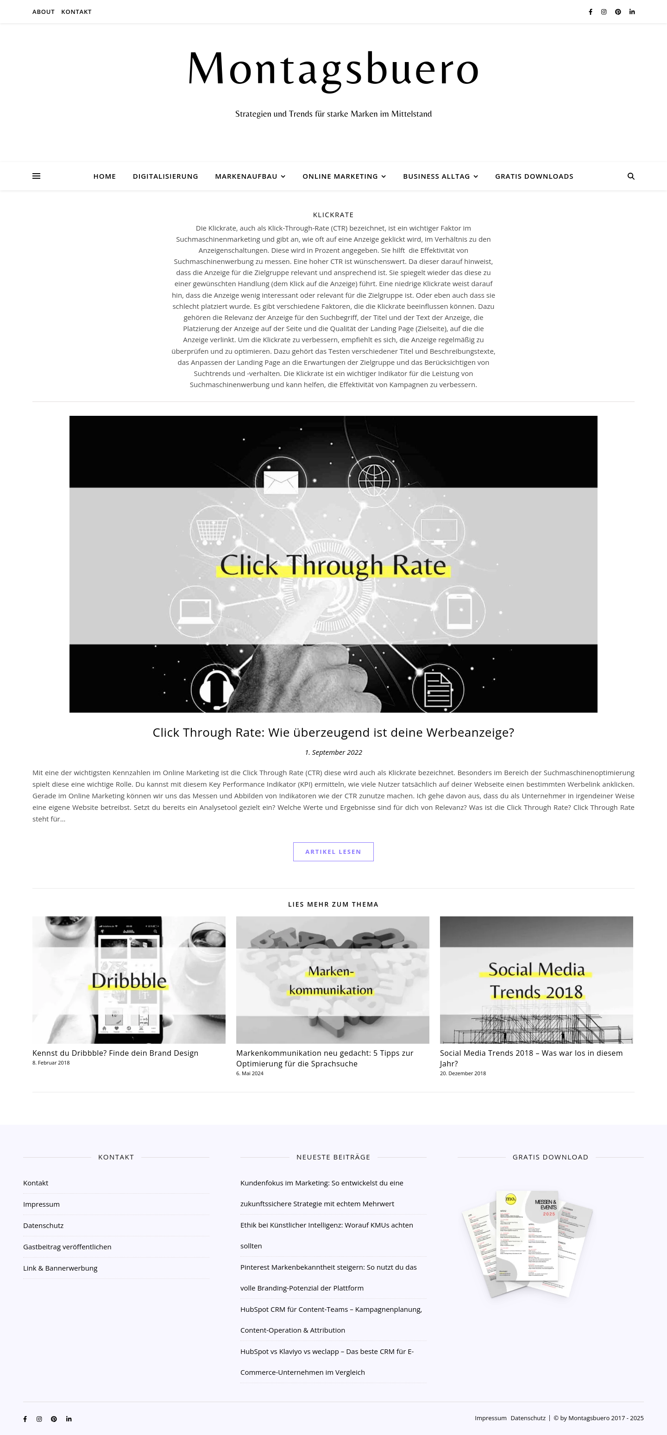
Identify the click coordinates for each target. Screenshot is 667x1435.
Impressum (41, 1204)
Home (104, 176)
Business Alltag (436, 176)
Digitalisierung (166, 176)
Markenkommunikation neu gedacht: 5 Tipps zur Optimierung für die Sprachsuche (325, 1058)
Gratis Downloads (534, 176)
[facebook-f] (591, 11)
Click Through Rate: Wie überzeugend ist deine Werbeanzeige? (334, 732)
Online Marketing (340, 176)
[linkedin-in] (632, 11)
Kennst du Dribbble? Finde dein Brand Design (115, 1053)
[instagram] (604, 11)
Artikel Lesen (333, 851)
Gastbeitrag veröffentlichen (67, 1246)
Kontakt (76, 11)
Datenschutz (43, 1225)
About (43, 11)
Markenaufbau (246, 176)
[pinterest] (619, 11)
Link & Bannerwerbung (60, 1267)
